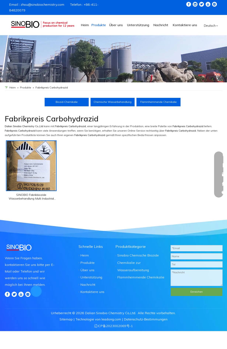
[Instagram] (214, 4)
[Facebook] (188, 4)
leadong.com (111, 319)
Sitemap (66, 319)
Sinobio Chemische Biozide (138, 255)
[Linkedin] (195, 4)
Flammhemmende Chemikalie (158, 102)
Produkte (87, 263)
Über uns (87, 270)
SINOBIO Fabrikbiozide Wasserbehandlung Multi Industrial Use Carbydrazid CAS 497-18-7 (31, 196)
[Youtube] (208, 4)
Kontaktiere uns (92, 292)
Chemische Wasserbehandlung (112, 102)
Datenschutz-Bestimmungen (145, 319)
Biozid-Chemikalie (67, 102)
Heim (84, 255)
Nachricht (87, 284)
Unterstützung (91, 277)
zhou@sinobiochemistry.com (42, 4)
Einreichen (196, 291)
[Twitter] (201, 4)
